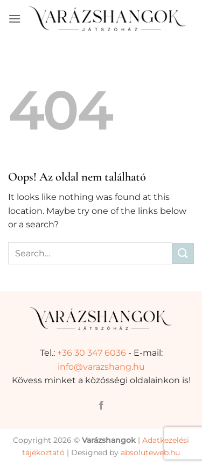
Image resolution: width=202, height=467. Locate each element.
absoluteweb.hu (150, 452)
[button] (14, 18)
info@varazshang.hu (101, 367)
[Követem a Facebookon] (100, 406)
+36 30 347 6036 (91, 353)
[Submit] (183, 253)
